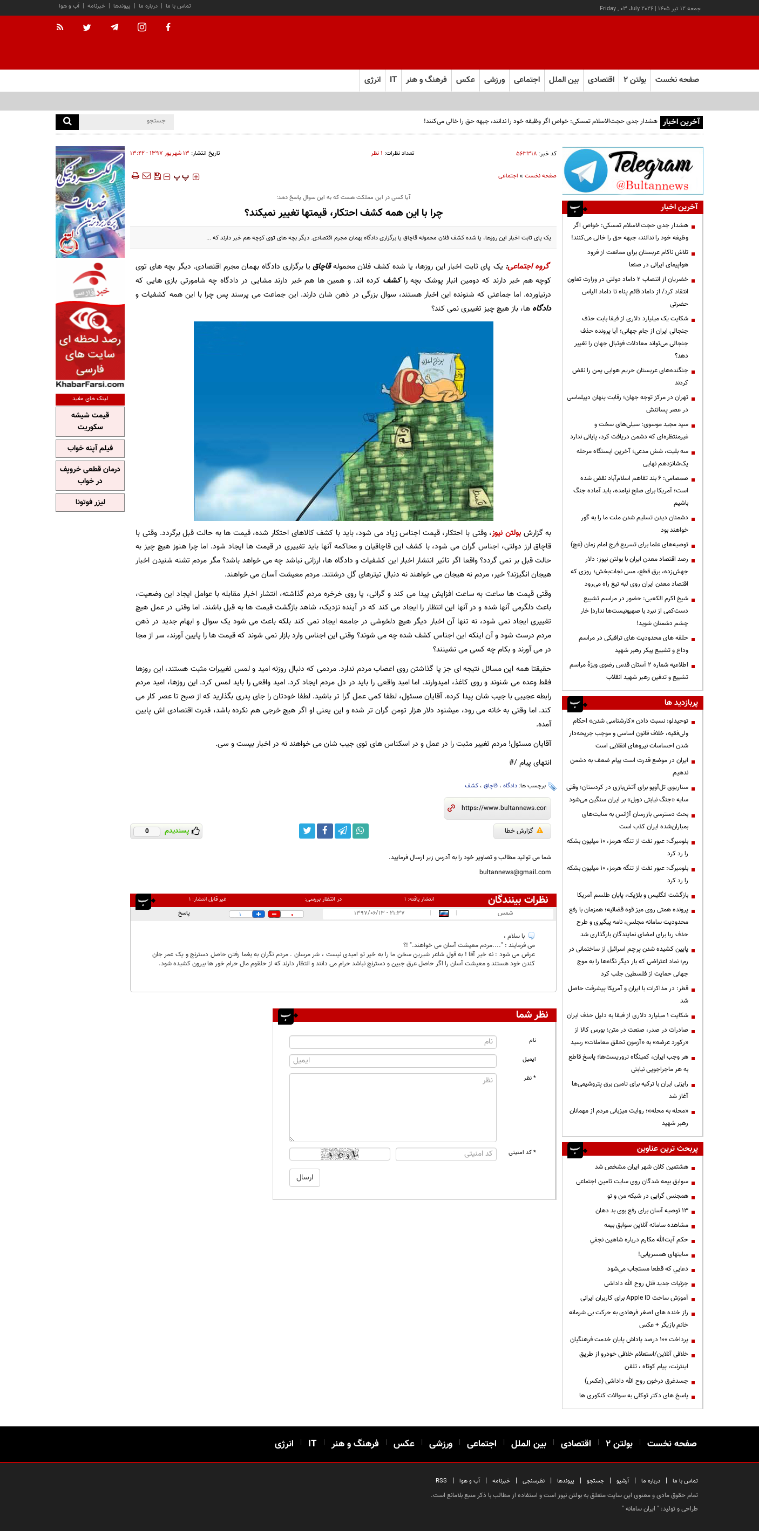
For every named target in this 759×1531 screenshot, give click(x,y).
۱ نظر (377, 153)
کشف (471, 786)
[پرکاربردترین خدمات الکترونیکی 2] (90, 202)
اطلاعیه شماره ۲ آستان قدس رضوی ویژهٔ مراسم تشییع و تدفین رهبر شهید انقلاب (629, 671)
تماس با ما (178, 6)
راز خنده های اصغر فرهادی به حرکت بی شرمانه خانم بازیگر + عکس (628, 1319)
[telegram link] (343, 831)
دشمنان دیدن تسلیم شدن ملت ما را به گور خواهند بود (634, 524)
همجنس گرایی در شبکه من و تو (647, 1196)
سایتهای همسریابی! (663, 1254)
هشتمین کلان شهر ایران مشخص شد (641, 1167)
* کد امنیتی (522, 1152)
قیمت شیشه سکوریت (90, 422)
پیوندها (122, 6)
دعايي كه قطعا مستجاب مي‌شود (647, 1269)
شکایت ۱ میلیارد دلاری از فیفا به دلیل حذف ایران (627, 1015)
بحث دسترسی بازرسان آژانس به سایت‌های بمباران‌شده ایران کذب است (635, 820)
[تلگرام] (632, 170)
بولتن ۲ (635, 80)
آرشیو (622, 1481)
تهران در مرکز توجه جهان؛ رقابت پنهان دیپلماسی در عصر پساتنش (627, 404)
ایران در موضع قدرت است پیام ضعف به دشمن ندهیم (629, 767)
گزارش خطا (524, 831)
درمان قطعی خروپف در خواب (90, 476)
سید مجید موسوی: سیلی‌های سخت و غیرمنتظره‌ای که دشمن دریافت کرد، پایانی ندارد (629, 431)
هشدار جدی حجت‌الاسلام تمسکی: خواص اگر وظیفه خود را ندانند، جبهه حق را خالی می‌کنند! (541, 121)
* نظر (530, 1078)
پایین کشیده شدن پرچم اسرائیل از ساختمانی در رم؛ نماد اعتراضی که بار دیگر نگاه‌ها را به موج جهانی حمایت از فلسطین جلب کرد (628, 961)
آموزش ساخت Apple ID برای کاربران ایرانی (634, 1298)
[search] (67, 122)
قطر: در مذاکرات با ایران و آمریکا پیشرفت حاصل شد (628, 995)
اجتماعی (508, 176)
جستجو (595, 1481)
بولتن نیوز (506, 533)
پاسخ (184, 913)
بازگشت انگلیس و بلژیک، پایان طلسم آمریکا (632, 895)
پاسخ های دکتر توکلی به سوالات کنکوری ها (633, 1395)
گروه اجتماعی (528, 266)
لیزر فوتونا (90, 503)
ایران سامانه (640, 1509)
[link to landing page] (649, 43)
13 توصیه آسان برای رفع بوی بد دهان (641, 1211)
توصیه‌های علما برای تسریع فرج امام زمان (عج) (629, 545)
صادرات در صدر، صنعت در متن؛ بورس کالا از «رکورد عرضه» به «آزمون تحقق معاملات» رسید (629, 1036)
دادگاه (510, 786)
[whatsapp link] (361, 831)
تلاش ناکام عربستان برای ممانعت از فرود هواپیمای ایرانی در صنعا (637, 259)
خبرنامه (96, 6)
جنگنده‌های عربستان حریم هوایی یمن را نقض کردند (630, 377)
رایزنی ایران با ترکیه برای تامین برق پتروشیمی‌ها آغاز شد (630, 1090)
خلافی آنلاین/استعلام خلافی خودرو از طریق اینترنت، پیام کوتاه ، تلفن (633, 1360)
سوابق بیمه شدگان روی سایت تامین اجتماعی (632, 1181)
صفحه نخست (677, 80)
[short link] (503, 808)
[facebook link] (325, 831)
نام (532, 1040)
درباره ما (148, 6)
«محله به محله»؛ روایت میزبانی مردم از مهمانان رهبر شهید (629, 1117)
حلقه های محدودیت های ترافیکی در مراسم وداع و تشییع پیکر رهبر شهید (633, 644)
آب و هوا (69, 6)
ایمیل (529, 1059)
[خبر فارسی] (90, 324)
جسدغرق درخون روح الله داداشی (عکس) (636, 1381)
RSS (441, 1481)
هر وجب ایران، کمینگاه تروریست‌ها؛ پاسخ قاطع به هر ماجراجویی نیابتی (628, 1063)
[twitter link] (307, 831)
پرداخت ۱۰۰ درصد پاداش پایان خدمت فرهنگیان (629, 1339)
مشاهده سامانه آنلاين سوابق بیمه (646, 1225)
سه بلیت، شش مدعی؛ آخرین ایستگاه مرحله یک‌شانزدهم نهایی (632, 458)
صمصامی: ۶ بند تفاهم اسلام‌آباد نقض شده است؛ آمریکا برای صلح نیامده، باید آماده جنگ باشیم (630, 490)
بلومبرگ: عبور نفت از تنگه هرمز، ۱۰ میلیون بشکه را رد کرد (627, 847)
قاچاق (491, 786)
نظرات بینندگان (518, 900)
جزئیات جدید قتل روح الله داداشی (646, 1283)
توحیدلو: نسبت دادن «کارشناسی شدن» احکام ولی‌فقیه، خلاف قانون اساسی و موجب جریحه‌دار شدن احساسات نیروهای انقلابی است (628, 733)
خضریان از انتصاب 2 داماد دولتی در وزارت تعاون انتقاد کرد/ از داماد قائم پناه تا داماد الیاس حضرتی (627, 291)
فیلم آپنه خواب (90, 449)
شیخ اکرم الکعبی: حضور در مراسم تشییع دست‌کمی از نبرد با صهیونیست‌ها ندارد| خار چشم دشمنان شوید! (634, 611)
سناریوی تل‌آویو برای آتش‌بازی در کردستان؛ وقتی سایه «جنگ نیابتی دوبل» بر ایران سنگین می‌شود (627, 793)
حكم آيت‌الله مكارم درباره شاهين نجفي (639, 1240)
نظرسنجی (534, 1481)
